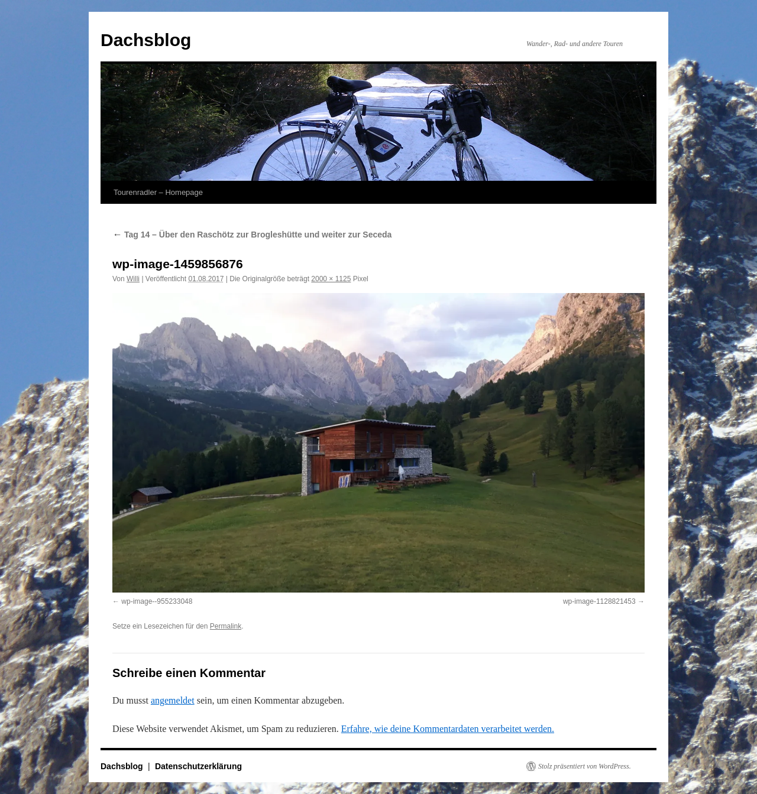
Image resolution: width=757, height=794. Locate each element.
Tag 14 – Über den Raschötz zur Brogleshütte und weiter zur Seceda (253, 234)
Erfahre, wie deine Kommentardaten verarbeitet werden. (447, 729)
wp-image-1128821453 (599, 601)
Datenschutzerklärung (198, 766)
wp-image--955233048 (156, 601)
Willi (133, 279)
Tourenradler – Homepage (158, 192)
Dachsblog (146, 40)
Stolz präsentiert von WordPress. (584, 766)
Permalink (225, 626)
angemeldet (173, 700)
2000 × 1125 (331, 279)
